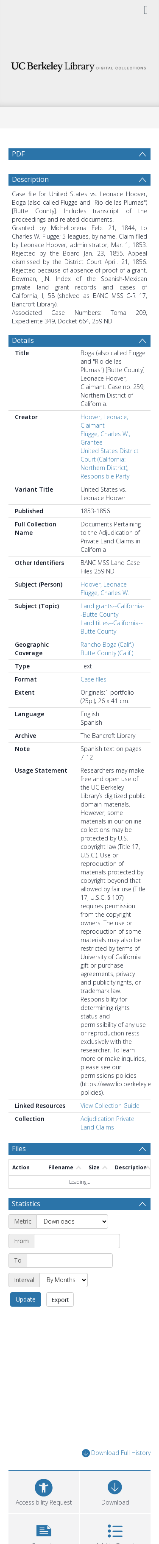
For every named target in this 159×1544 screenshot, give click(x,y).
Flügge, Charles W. (105, 593)
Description (30, 179)
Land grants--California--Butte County (113, 610)
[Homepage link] (79, 65)
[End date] (70, 1260)
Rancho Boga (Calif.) (107, 644)
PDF (18, 154)
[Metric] (72, 1221)
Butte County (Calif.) (107, 653)
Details (23, 340)
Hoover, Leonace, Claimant (104, 421)
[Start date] (77, 1241)
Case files (93, 679)
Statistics (26, 1203)
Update (26, 1299)
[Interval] (63, 1280)
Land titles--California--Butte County (112, 627)
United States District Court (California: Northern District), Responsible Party (110, 463)
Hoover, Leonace (104, 584)
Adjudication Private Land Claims (107, 1123)
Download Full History (116, 1453)
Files (19, 1148)
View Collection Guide (110, 1106)
